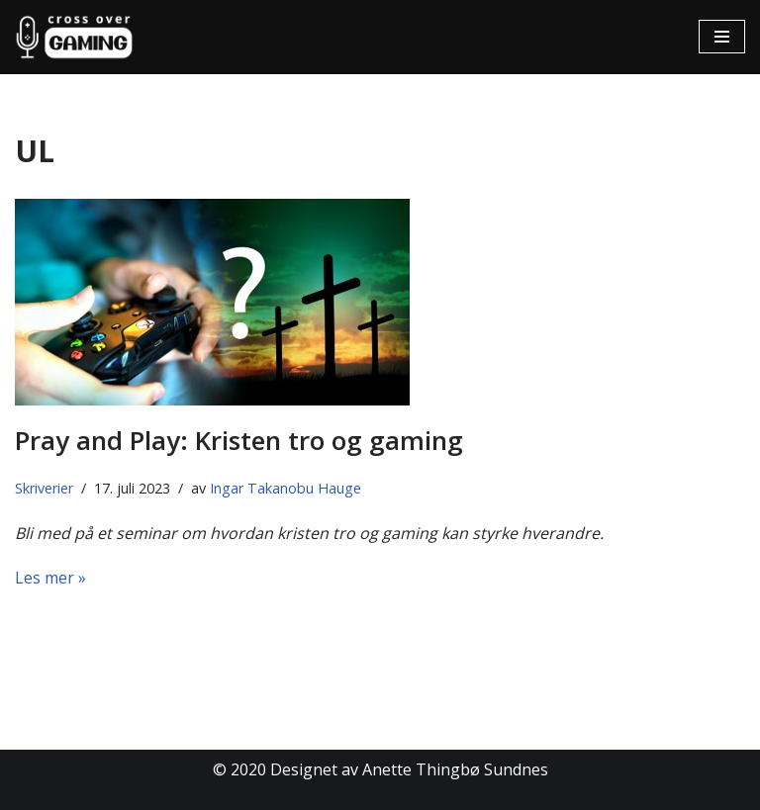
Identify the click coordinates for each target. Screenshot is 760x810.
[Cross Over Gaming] (74, 37)
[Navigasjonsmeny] (722, 36)
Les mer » (50, 577)
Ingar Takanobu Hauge (285, 488)
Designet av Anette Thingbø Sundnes (409, 769)
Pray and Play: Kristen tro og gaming (239, 440)
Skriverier (44, 488)
